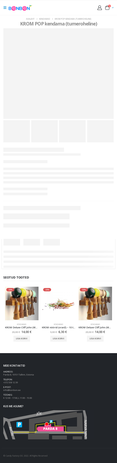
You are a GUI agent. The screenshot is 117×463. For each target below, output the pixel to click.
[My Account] (99, 7)
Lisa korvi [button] (21, 338)
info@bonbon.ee (12, 390)
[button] (6, 7)
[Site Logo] (21, 7)
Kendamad (21, 324)
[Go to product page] (22, 303)
